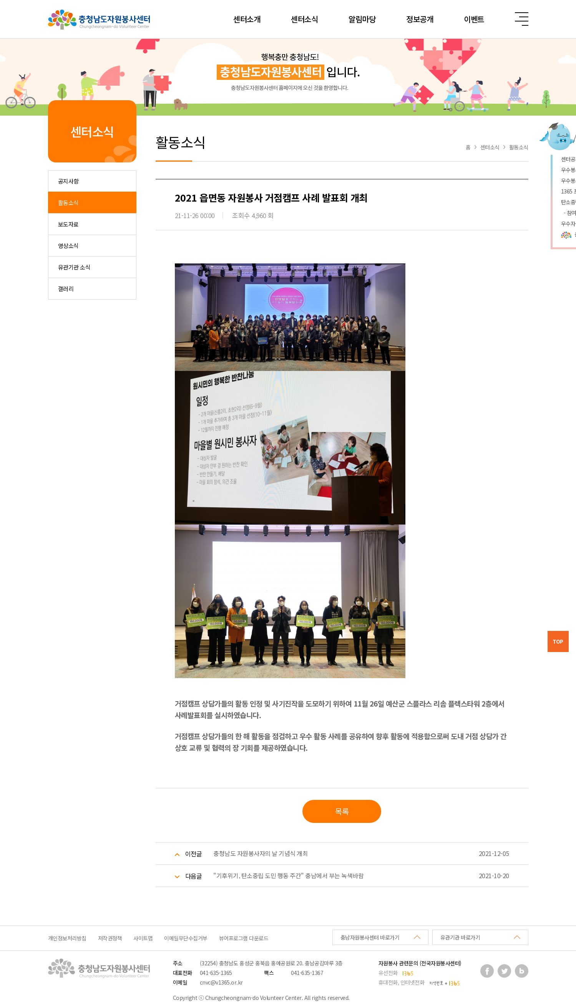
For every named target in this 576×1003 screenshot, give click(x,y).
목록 (342, 811)
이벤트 (474, 19)
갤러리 (66, 289)
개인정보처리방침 (67, 938)
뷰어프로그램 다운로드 (244, 938)
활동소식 (68, 203)
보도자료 (68, 224)
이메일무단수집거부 (185, 938)
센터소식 (304, 19)
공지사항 (68, 181)
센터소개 (246, 19)
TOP (558, 641)
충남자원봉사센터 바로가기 (370, 937)
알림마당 (362, 19)
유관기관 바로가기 (460, 937)
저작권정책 (110, 938)
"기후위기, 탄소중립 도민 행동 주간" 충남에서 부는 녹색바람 (288, 875)
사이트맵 (143, 938)
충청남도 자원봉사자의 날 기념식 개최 (260, 853)
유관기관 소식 (74, 267)
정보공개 (419, 19)
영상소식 (68, 246)
